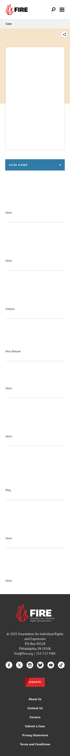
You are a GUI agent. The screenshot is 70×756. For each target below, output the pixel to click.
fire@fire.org (23, 653)
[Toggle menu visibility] (62, 9)
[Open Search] (53, 9)
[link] (17, 9)
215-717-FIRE (46, 653)
